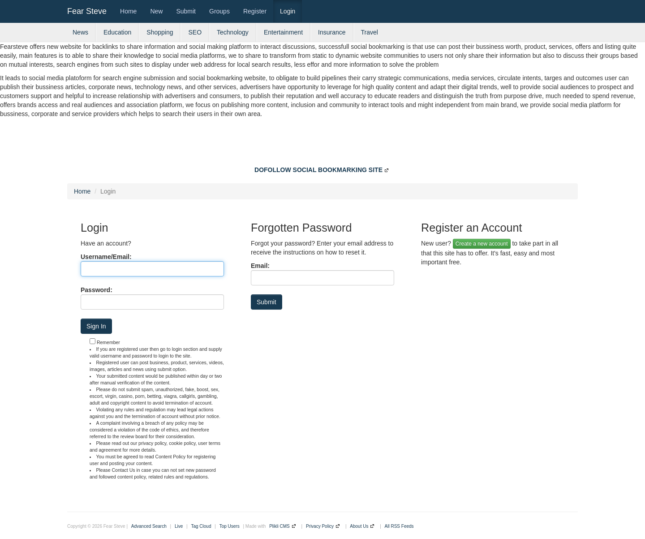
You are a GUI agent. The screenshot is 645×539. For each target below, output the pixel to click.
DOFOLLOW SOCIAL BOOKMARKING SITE (318, 169)
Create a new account (482, 244)
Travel (369, 32)
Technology (233, 32)
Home (128, 11)
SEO (195, 32)
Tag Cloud (201, 526)
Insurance (331, 32)
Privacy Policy (320, 526)
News (80, 32)
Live (179, 526)
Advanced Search (149, 526)
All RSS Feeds (399, 526)
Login (287, 11)
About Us (359, 526)
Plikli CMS (279, 526)
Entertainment (283, 32)
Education (117, 32)
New (156, 11)
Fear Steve (87, 11)
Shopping (159, 32)
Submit (186, 11)
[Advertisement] (322, 143)
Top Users (229, 526)
